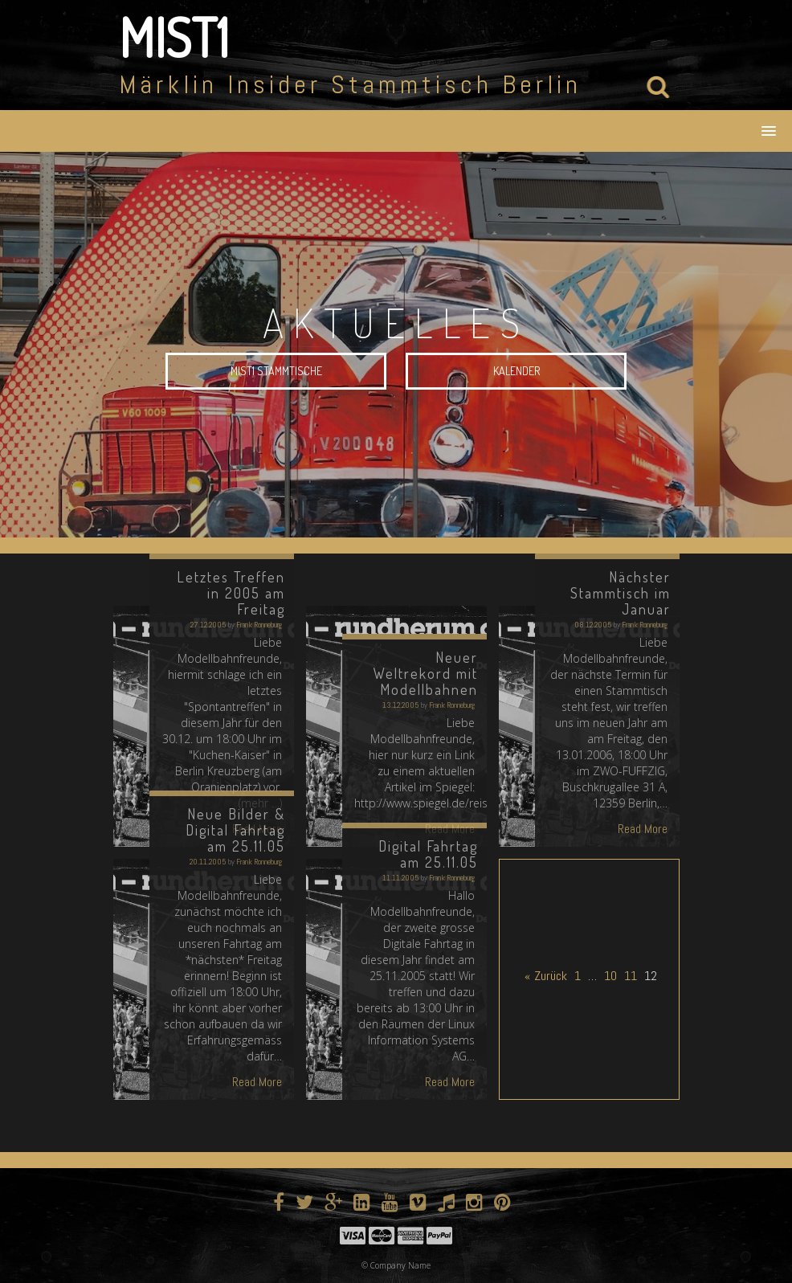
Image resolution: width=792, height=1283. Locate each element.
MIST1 (174, 37)
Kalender (516, 372)
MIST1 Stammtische (276, 372)
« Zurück (546, 975)
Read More (642, 828)
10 (610, 975)
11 (630, 975)
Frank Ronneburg (259, 624)
